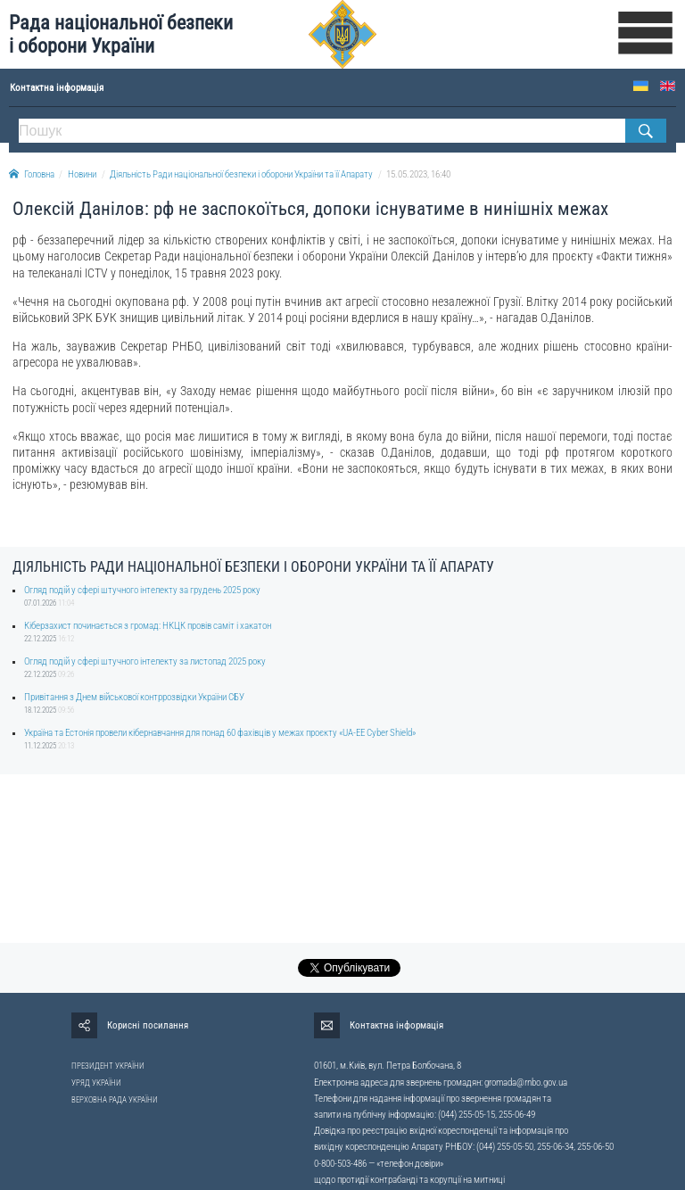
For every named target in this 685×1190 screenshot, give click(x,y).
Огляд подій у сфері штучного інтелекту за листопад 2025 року (145, 661)
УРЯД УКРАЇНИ (96, 1082)
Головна (31, 174)
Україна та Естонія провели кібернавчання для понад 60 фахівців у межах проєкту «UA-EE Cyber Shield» (220, 733)
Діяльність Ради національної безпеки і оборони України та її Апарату (241, 174)
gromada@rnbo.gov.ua (525, 1082)
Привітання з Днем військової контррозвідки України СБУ (134, 697)
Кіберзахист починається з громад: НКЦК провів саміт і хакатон (147, 626)
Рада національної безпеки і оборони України (121, 34)
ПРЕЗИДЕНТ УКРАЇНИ (107, 1066)
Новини (82, 174)
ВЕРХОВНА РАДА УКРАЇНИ (114, 1099)
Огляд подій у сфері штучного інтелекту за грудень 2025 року (142, 590)
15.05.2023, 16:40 (418, 174)
